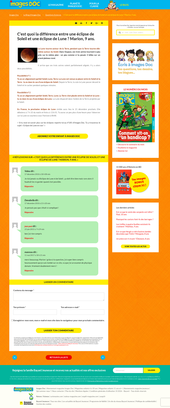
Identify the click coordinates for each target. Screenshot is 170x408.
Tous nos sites (55, 401)
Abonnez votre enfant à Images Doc (58, 136)
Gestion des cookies (43, 404)
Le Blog (124, 5)
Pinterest (102, 23)
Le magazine (55, 5)
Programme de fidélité (98, 401)
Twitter (91, 23)
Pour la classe (94, 5)
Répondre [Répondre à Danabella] (29, 212)
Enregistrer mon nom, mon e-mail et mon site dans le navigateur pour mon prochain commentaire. (59, 320)
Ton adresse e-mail (70, 307)
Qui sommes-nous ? (43, 391)
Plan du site (69, 391)
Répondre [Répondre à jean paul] (29, 238)
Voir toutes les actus (135, 246)
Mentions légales (81, 391)
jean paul (28, 226)
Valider (151, 370)
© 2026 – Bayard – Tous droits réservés (131, 391)
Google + (96, 23)
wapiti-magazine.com (90, 396)
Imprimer (81, 23)
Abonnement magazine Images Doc (60, 389)
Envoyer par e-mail (76, 23)
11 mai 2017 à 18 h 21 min (35, 255)
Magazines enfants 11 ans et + (110, 389)
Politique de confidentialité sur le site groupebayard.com (51, 345)
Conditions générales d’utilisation (102, 391)
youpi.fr (102, 396)
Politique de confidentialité (146, 401)
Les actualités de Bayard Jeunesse (75, 401)
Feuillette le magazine (127, 148)
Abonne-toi (123, 151)
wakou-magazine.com (72, 396)
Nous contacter (58, 391)
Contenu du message (23, 290)
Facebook (86, 23)
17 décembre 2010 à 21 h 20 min (37, 203)
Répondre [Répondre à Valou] (29, 186)
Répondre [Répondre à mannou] (29, 270)
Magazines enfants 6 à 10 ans (86, 389)
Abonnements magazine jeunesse (136, 389)
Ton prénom (19, 307)
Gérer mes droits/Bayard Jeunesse (68, 343)
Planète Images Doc (75, 5)
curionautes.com (56, 396)
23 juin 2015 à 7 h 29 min (34, 229)
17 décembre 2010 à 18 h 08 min (37, 174)
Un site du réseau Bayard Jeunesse (121, 401)
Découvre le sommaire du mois (131, 144)
